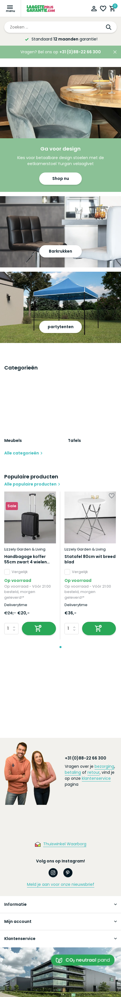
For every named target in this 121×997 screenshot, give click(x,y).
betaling (73, 772)
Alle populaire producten (32, 484)
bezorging (104, 766)
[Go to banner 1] (60, 129)
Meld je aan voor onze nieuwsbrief (60, 884)
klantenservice (96, 778)
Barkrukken (60, 251)
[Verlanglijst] (103, 9)
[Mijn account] (94, 9)
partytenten (61, 327)
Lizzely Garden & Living (24, 549)
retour (93, 772)
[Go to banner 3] (60, 307)
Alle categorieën (23, 453)
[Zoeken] (60, 27)
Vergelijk (16, 572)
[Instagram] (53, 872)
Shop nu (60, 178)
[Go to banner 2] (60, 231)
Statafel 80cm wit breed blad (90, 559)
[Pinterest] (67, 872)
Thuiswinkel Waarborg (64, 844)
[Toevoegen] (39, 628)
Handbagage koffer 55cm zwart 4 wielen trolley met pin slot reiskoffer (25, 559)
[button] (61, 647)
